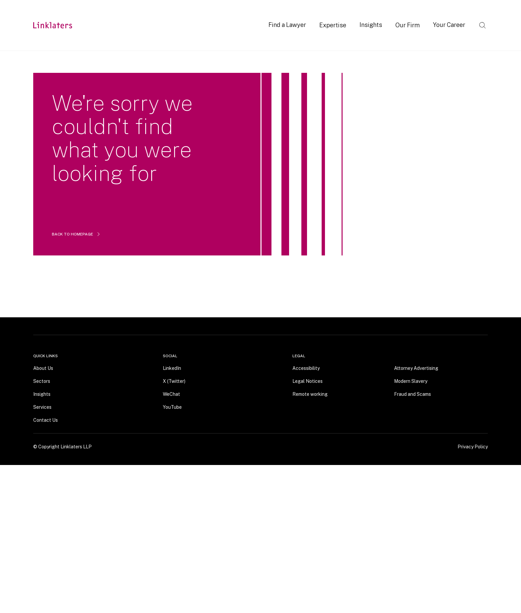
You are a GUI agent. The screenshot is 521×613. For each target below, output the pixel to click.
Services (42, 406)
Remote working (310, 393)
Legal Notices (307, 380)
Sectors (41, 380)
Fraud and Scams (412, 393)
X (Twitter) (174, 380)
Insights (371, 24)
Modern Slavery (410, 380)
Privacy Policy (473, 446)
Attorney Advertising (416, 368)
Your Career (449, 24)
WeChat (171, 393)
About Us (43, 368)
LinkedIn (172, 368)
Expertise (332, 25)
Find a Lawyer (287, 24)
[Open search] (482, 25)
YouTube (172, 406)
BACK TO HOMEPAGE (76, 234)
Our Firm (407, 25)
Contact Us (45, 419)
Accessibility (306, 368)
